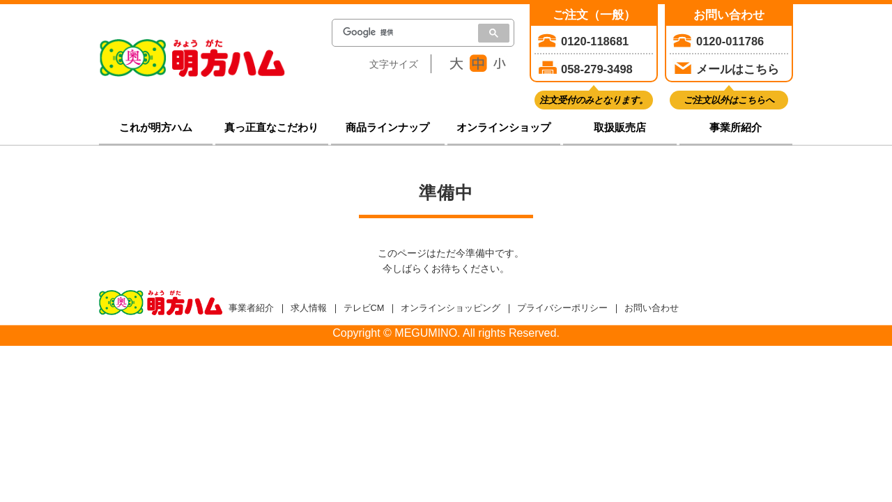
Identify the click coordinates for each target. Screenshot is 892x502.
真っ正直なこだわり (271, 127)
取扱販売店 (620, 127)
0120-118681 (595, 41)
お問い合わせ (651, 308)
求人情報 (309, 308)
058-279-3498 (597, 69)
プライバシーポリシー (562, 308)
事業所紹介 (735, 127)
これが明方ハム (155, 127)
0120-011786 (730, 41)
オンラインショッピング (450, 308)
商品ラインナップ (387, 127)
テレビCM (364, 308)
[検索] (401, 32)
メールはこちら (737, 69)
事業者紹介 (251, 308)
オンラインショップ (503, 127)
